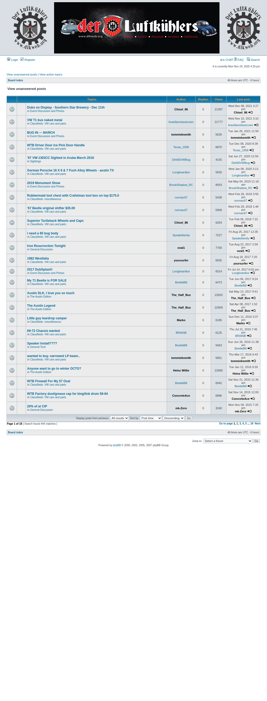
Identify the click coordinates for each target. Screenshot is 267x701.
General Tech (38, 347)
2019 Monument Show (43, 183)
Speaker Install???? (42, 343)
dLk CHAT (227, 59)
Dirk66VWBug (181, 159)
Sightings (35, 161)
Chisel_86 (181, 109)
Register (27, 59)
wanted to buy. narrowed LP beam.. (53, 356)
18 (251, 423)
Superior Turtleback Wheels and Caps (55, 221)
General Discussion (41, 249)
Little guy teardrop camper (47, 318)
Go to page (226, 423)
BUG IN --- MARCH (41, 132)
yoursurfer (181, 260)
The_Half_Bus (181, 294)
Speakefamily (181, 235)
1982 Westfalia (38, 258)
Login (12, 59)
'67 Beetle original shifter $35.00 (51, 208)
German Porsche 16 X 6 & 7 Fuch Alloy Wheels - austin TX (70, 170)
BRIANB (181, 332)
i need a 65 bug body (42, 233)
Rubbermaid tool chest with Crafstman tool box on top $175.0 (73, 195)
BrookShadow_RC (181, 184)
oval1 (181, 247)
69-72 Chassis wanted (43, 331)
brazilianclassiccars (181, 121)
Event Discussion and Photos (47, 111)
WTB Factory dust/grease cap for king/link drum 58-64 (67, 394)
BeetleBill (181, 282)
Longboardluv (181, 172)
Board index (15, 80)
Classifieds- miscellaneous (45, 199)
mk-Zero (181, 408)
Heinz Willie (181, 370)
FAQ (239, 59)
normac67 (181, 197)
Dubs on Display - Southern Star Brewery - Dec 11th (65, 107)
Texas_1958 (181, 147)
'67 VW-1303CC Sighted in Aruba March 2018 (60, 158)
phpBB (117, 445)
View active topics (50, 74)
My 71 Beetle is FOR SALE (46, 280)
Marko (181, 320)
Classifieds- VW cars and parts (48, 123)
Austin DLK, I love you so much (50, 293)
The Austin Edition (40, 296)
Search (253, 59)
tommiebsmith (181, 134)
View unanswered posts (22, 74)
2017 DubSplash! (40, 269)
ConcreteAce (181, 395)
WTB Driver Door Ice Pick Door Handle (56, 145)
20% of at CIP (37, 406)
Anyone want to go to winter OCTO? (54, 368)
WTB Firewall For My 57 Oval (48, 381)
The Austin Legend (41, 306)
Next (257, 423)
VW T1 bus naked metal (44, 120)
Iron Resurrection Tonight (46, 246)
